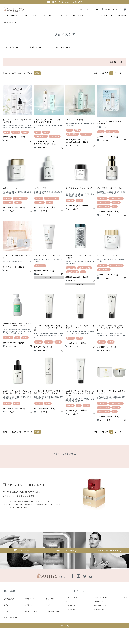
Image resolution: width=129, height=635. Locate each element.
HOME (5, 23)
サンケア (91, 15)
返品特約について (100, 623)
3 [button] (120, 76)
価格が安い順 (16, 77)
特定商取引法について (101, 619)
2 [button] (115, 76)
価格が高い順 (28, 77)
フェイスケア (48, 15)
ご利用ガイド (70, 619)
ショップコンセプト (85, 9)
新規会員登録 (70, 623)
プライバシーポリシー (101, 612)
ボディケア (63, 15)
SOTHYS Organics (30, 617)
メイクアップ (78, 15)
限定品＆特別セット (9, 620)
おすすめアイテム (31, 15)
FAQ (97, 9)
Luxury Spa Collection (52, 617)
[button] (124, 77)
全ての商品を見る (12, 15)
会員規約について (100, 615)
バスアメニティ (106, 15)
